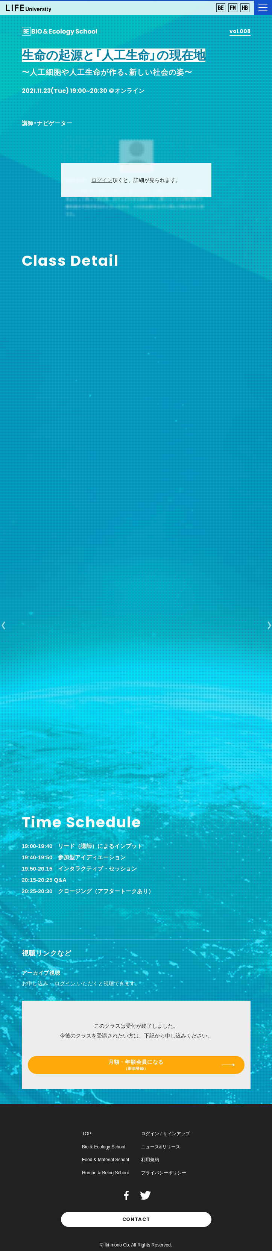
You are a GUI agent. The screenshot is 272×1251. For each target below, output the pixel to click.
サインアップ (176, 1133)
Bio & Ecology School (103, 1147)
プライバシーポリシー (163, 1172)
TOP (86, 1133)
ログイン (101, 180)
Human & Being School (105, 1172)
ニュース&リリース (160, 1147)
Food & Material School (105, 1159)
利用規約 (150, 1159)
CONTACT (136, 1219)
